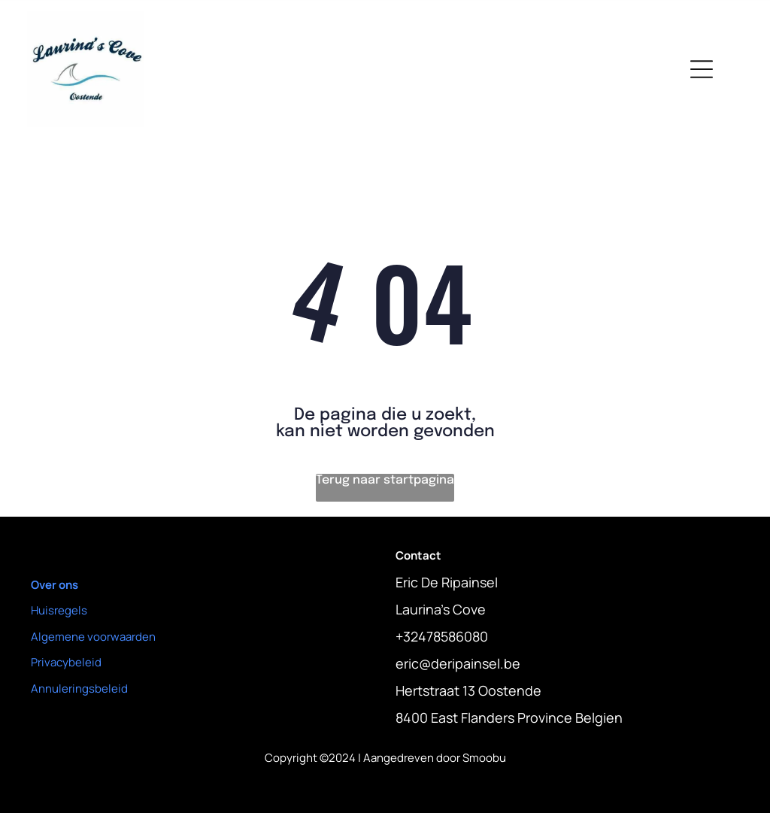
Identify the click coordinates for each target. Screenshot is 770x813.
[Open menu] (701, 69)
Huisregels (59, 610)
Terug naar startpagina (385, 480)
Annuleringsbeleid (79, 688)
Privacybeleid (66, 662)
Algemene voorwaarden (93, 637)
